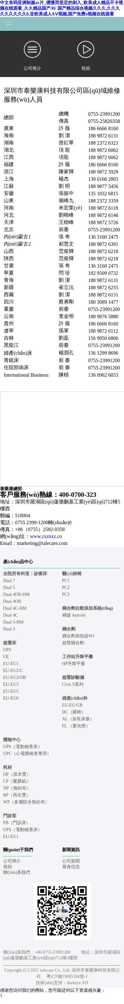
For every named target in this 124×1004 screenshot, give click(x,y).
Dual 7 (9, 580)
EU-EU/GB (72, 705)
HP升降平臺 (73, 663)
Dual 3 (9, 629)
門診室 (9, 815)
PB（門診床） (16, 822)
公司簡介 (12, 861)
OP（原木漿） (17, 774)
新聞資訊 (71, 849)
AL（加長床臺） (78, 719)
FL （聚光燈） (76, 726)
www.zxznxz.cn (46, 536)
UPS (7, 649)
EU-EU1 (11, 663)
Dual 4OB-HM (16, 594)
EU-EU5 (11, 691)
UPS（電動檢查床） (22, 746)
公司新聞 (71, 861)
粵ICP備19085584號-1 (67, 976)
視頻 (7, 866)
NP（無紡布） (17, 788)
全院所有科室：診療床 (25, 573)
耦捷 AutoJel (74, 615)
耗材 (7, 767)
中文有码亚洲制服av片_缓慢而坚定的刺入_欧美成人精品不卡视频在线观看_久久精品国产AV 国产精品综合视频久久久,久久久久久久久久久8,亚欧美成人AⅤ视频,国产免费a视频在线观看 (61, 8)
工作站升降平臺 (77, 656)
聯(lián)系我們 (16, 872)
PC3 (66, 594)
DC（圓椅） (74, 712)
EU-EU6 (11, 698)
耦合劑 (68, 629)
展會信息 (71, 866)
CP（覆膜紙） (16, 781)
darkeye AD (77, 982)
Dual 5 (9, 587)
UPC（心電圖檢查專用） (27, 753)
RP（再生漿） (16, 795)
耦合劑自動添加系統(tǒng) (87, 608)
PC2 (66, 587)
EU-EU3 (11, 684)
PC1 (66, 580)
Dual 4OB (12, 601)
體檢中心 (12, 739)
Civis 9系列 (73, 684)
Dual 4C (10, 615)
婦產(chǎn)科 (75, 698)
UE (6, 656)
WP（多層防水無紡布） (26, 802)
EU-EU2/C (13, 670)
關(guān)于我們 (18, 849)
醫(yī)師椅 (72, 573)
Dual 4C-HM (14, 608)
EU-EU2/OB (14, 677)
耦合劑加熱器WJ (78, 636)
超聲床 (9, 643)
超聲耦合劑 (73, 643)
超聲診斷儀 (73, 677)
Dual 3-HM (13, 622)
